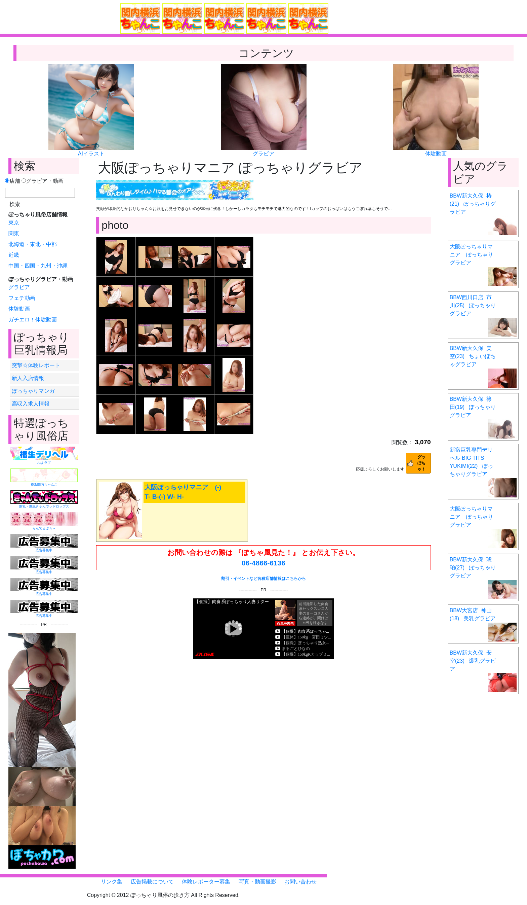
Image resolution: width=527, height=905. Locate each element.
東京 (13, 222)
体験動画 (436, 153)
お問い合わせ (300, 881)
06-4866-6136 (263, 563)
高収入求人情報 (30, 404)
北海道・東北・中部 (32, 244)
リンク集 (111, 881)
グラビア (263, 153)
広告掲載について (152, 881)
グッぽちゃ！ (421, 463)
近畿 (13, 255)
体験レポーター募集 (206, 881)
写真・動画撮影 (257, 881)
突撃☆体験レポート (36, 365)
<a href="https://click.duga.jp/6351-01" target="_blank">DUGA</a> (263, 628)
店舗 (12, 181)
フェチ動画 (21, 298)
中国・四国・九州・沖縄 (38, 266)
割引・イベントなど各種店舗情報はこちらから (263, 578)
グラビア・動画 (43, 181)
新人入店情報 (28, 378)
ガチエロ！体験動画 (32, 319)
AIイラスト (91, 153)
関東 (13, 233)
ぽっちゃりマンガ (33, 391)
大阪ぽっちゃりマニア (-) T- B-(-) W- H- (183, 492)
